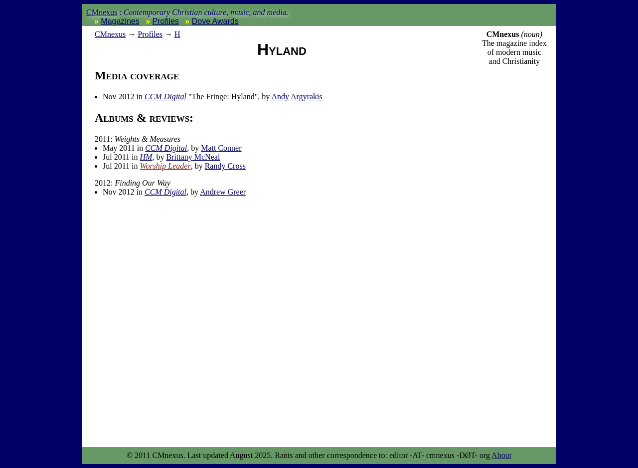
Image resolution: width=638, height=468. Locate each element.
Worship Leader (165, 166)
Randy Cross (225, 166)
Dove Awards (215, 21)
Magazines (120, 21)
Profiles (166, 21)
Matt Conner (221, 148)
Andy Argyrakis (296, 96)
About (501, 455)
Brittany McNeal (193, 157)
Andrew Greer (223, 192)
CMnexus (101, 12)
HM (146, 157)
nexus (110, 34)
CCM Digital (165, 96)
